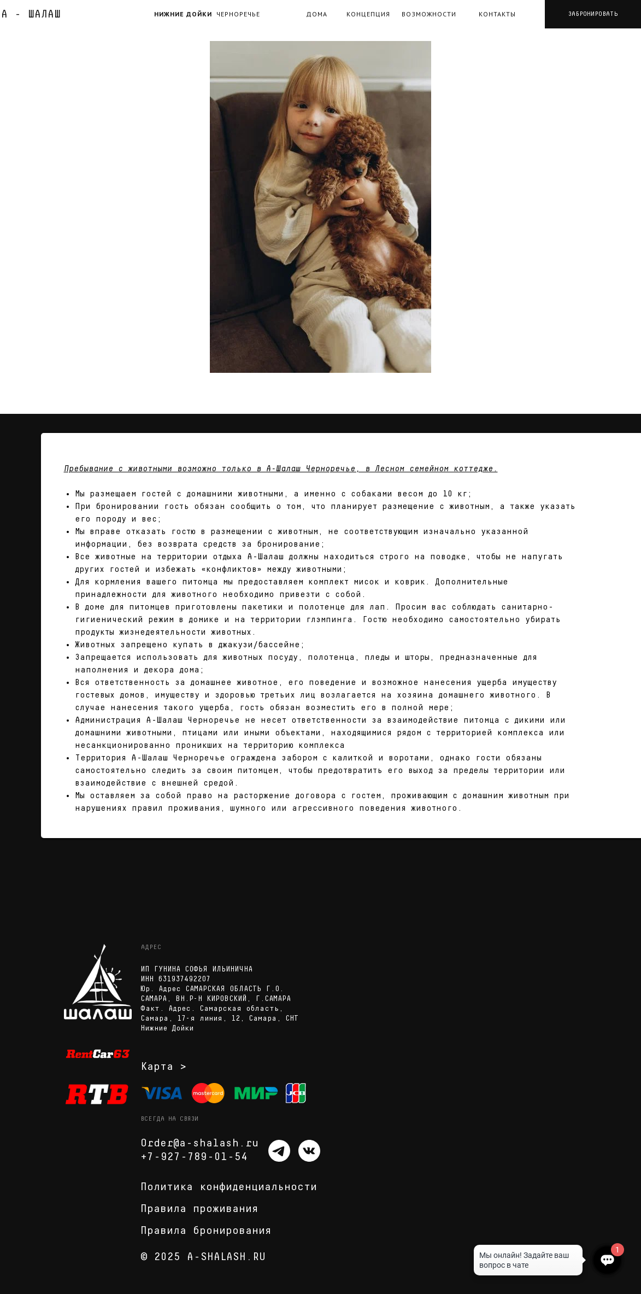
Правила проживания (199, 1208)
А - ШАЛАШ (31, 14)
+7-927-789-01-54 (194, 1156)
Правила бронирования (205, 1230)
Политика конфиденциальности (228, 1186)
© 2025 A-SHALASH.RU (203, 1256)
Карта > (163, 1066)
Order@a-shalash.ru (199, 1143)
